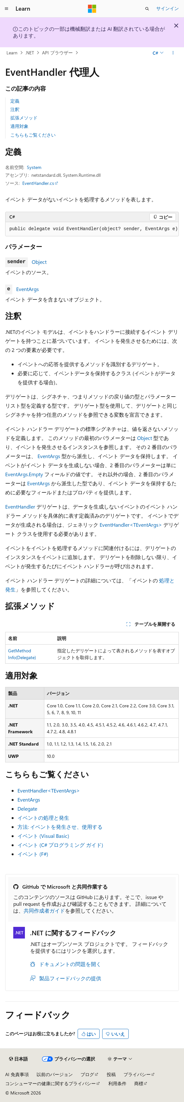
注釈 (14, 109)
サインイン (167, 8)
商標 (138, 1083)
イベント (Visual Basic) (43, 835)
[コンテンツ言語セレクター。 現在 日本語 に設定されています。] (18, 1059)
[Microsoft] (92, 9)
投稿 (111, 1074)
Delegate (27, 808)
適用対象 (19, 126)
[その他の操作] (173, 53)
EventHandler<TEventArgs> (131, 524)
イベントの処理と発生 (43, 817)
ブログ (87, 1074)
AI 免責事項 (17, 1074)
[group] (92, 229)
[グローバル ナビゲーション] (6, 9)
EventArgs (27, 289)
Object (39, 261)
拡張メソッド (24, 118)
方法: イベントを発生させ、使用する (60, 826)
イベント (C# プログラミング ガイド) (60, 844)
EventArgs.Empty (24, 474)
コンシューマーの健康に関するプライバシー (50, 1083)
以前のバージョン (55, 1074)
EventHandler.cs (38, 183)
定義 (14, 101)
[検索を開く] (147, 9)
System (34, 167)
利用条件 (117, 1083)
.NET (29, 53)
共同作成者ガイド (44, 910)
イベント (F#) (32, 853)
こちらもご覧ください (33, 135)
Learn (11, 53)
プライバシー (137, 1074)
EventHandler (20, 506)
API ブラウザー (57, 53)
